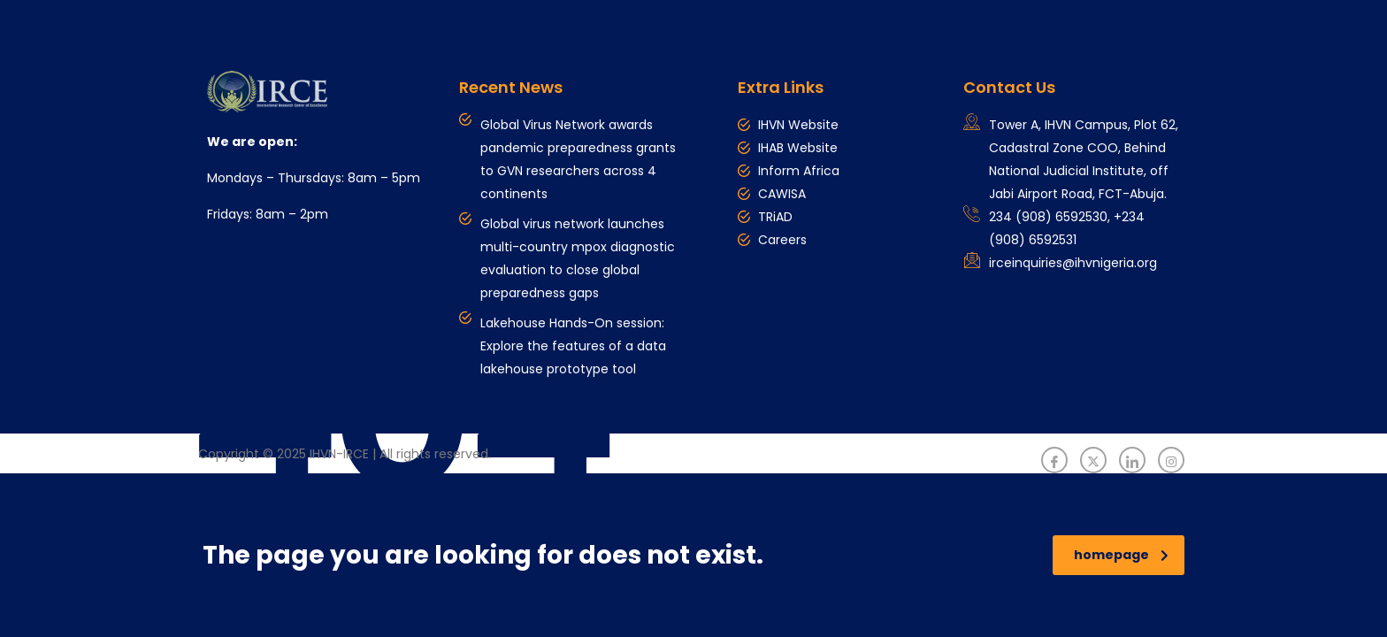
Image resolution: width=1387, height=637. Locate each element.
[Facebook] (1054, 460)
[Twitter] (1093, 460)
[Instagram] (1171, 460)
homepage (1121, 555)
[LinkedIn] (1132, 460)
